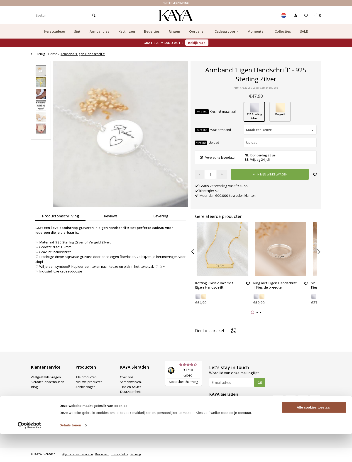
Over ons (127, 379)
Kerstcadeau (54, 31)
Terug (38, 54)
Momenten (256, 31)
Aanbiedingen (86, 388)
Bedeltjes (152, 31)
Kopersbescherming (183, 383)
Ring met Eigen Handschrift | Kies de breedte (271, 287)
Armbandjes (99, 31)
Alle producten (87, 379)
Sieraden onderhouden (48, 384)
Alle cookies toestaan (314, 435)
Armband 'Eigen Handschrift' (83, 54)
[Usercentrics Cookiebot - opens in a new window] (29, 453)
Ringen (174, 31)
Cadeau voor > (226, 31)
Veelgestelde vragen (47, 379)
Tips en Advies (131, 388)
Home (52, 54)
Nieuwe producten (90, 384)
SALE (304, 31)
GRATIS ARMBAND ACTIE (176, 42)
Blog (34, 388)
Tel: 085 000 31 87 (226, 415)
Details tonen (70, 453)
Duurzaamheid (131, 393)
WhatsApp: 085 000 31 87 (232, 420)
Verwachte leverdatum (218, 157)
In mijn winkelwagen (270, 175)
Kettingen (126, 31)
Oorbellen (197, 31)
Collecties (283, 31)
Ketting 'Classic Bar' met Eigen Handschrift (215, 285)
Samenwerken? (132, 384)
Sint (77, 31)
